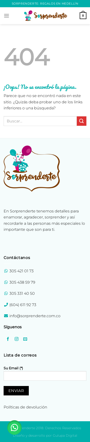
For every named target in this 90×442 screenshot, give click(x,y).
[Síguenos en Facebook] (8, 339)
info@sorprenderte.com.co (34, 316)
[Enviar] (81, 121)
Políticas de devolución (25, 407)
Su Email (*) (45, 375)
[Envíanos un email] (25, 339)
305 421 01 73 (21, 271)
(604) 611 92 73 (22, 304)
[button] (14, 427)
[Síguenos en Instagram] (17, 339)
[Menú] (6, 15)
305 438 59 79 (22, 282)
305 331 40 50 (22, 293)
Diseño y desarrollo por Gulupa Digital (45, 435)
